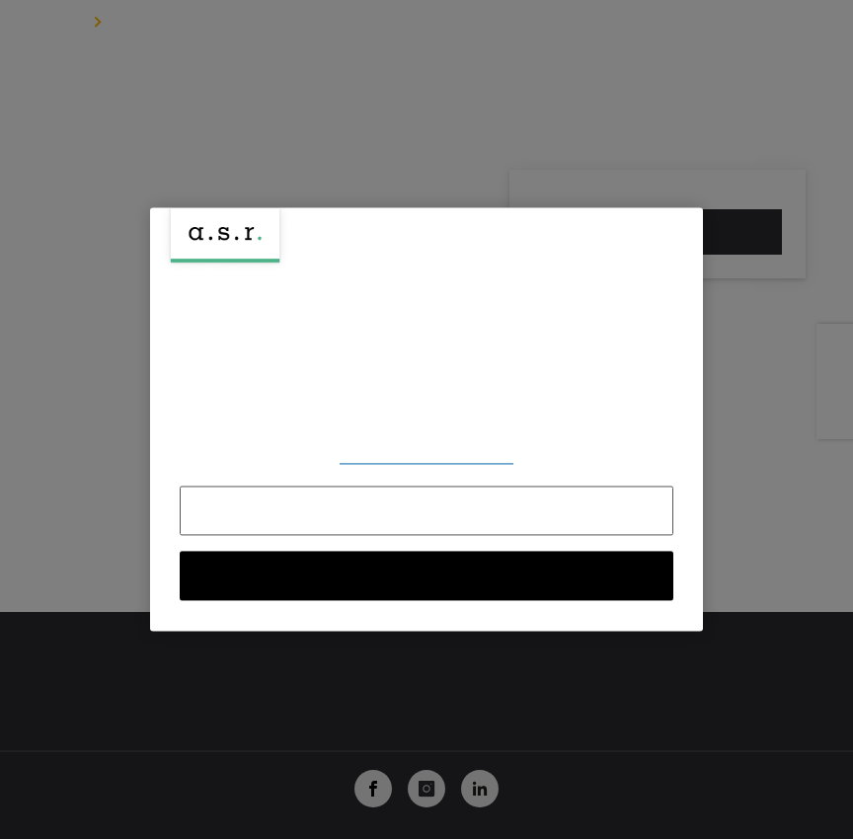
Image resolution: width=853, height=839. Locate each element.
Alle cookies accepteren (427, 576)
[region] (426, 419)
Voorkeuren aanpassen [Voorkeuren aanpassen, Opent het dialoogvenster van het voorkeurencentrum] (426, 457)
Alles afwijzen (427, 511)
